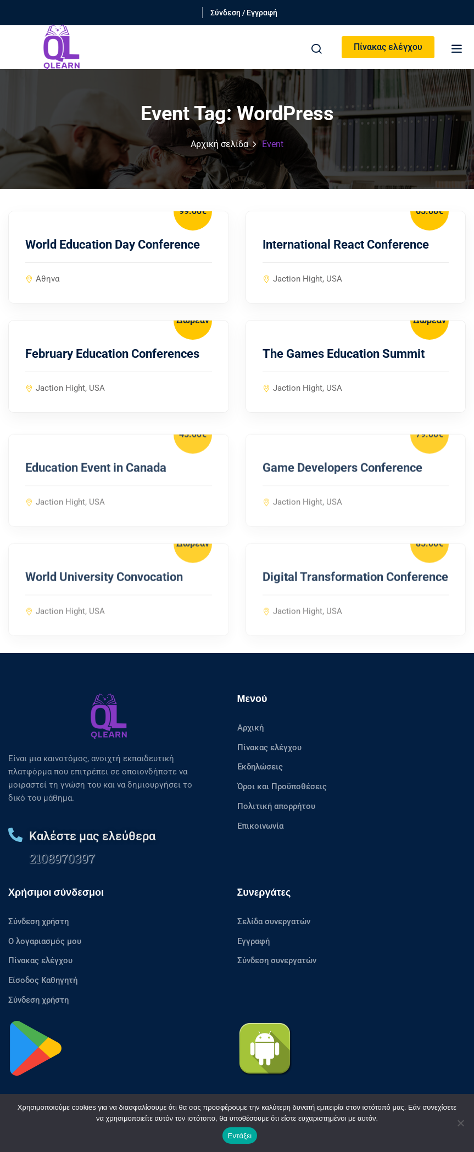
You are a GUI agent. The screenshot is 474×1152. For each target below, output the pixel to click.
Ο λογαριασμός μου (44, 941)
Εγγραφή (253, 941)
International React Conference (346, 245)
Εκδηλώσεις (260, 767)
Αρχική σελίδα (219, 144)
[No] (460, 1122)
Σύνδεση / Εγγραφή (243, 12)
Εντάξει (240, 1136)
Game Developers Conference (342, 481)
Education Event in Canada (95, 481)
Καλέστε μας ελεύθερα (92, 836)
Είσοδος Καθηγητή (42, 980)
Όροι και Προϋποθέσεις (282, 786)
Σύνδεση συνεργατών (276, 960)
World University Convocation (104, 591)
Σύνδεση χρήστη (38, 921)
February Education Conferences (112, 354)
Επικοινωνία (260, 826)
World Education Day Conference (112, 245)
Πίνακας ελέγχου (388, 47)
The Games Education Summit (344, 354)
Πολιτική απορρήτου (276, 806)
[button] (456, 48)
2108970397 (61, 858)
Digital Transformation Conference (355, 591)
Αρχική (250, 728)
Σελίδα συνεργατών (273, 921)
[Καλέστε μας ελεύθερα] (15, 835)
